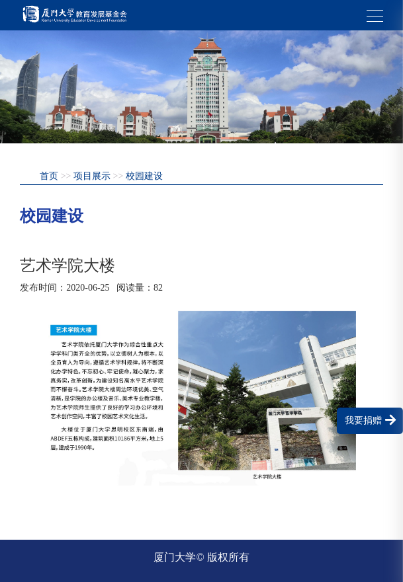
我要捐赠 (370, 420)
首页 (49, 176)
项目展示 (92, 176)
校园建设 (144, 176)
